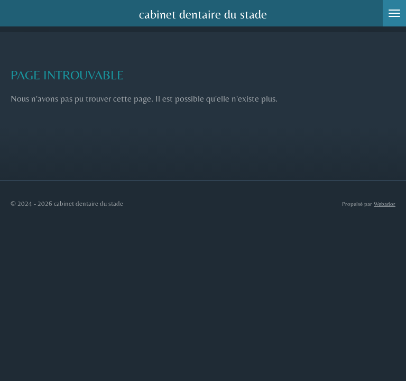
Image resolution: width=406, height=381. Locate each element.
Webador (384, 204)
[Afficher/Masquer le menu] (394, 13)
